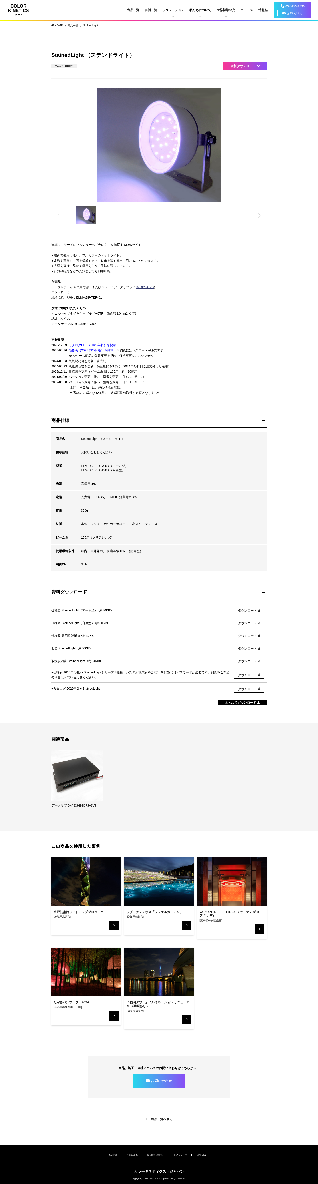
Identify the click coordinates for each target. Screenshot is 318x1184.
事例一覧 (151, 10)
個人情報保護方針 (156, 1155)
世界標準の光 (226, 10)
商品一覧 (133, 10)
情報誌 (263, 10)
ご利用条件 (132, 1155)
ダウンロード (247, 610)
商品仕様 (60, 420)
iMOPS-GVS (145, 287)
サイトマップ (180, 1155)
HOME (59, 25)
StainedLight (90, 25)
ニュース (247, 10)
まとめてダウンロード (240, 702)
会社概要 (113, 1155)
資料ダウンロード (243, 66)
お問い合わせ (295, 13)
